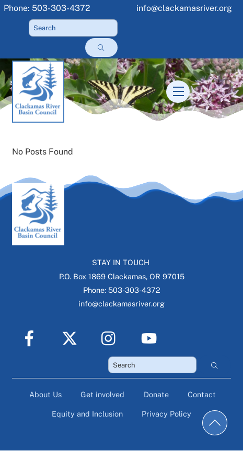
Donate (156, 394)
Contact (202, 394)
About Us (45, 394)
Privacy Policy (166, 413)
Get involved (102, 394)
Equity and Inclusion (87, 413)
